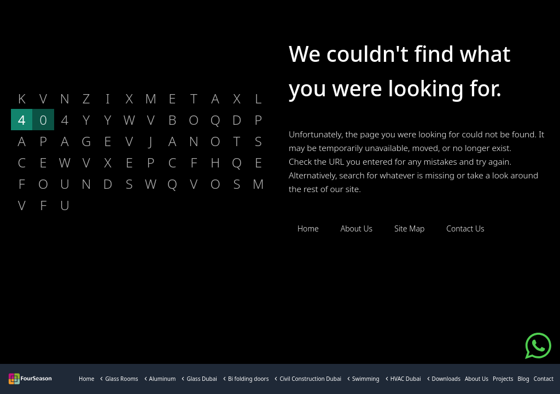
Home (86, 379)
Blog (523, 379)
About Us (476, 379)
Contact (543, 379)
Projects (503, 379)
